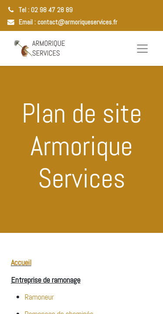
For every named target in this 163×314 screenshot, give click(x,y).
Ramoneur (39, 297)
